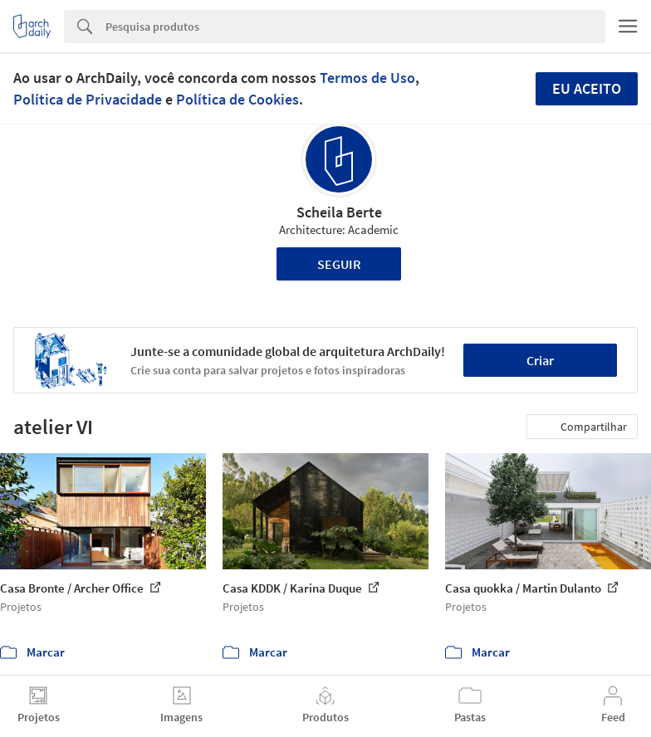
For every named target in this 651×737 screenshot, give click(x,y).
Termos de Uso (367, 77)
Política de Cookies (237, 99)
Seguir (339, 264)
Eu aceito (586, 88)
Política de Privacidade (87, 99)
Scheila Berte (339, 212)
